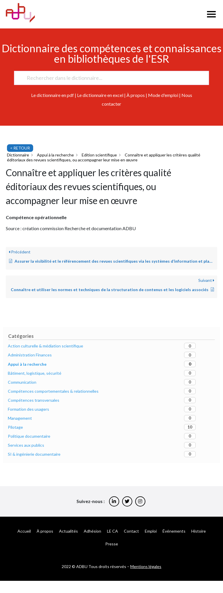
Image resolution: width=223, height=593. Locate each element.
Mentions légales (145, 566)
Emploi (151, 531)
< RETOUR (20, 147)
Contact (131, 531)
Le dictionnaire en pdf (52, 95)
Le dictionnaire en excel (100, 95)
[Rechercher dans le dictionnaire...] (109, 78)
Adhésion (92, 531)
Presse (111, 543)
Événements (174, 531)
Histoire (198, 531)
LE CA (112, 531)
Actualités (68, 531)
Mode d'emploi (163, 95)
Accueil (24, 531)
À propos (135, 95)
